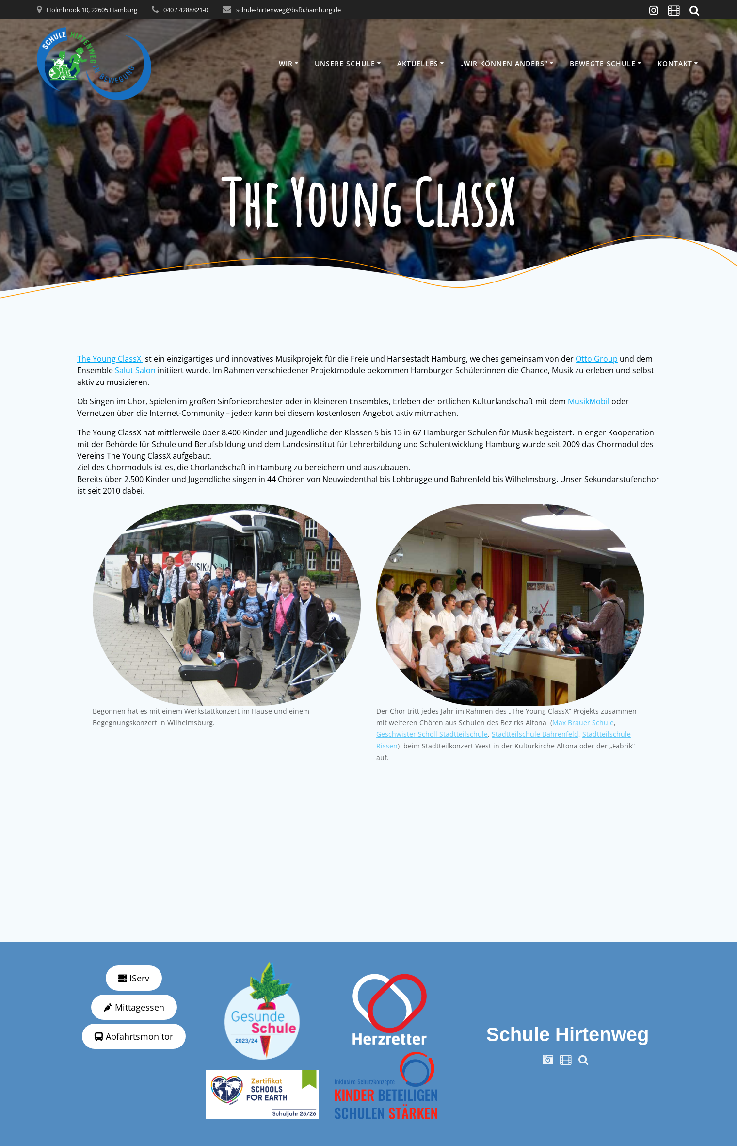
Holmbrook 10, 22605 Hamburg (92, 9)
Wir (286, 63)
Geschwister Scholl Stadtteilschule (432, 734)
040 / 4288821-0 (185, 9)
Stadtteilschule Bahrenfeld (535, 734)
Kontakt (674, 63)
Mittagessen (134, 1007)
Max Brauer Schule (583, 722)
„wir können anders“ (504, 63)
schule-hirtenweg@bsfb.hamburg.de (288, 9)
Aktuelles (417, 63)
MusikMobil (588, 401)
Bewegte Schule (603, 63)
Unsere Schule (345, 63)
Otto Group (597, 358)
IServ (133, 978)
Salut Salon (135, 370)
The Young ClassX (110, 358)
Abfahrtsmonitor (134, 1036)
